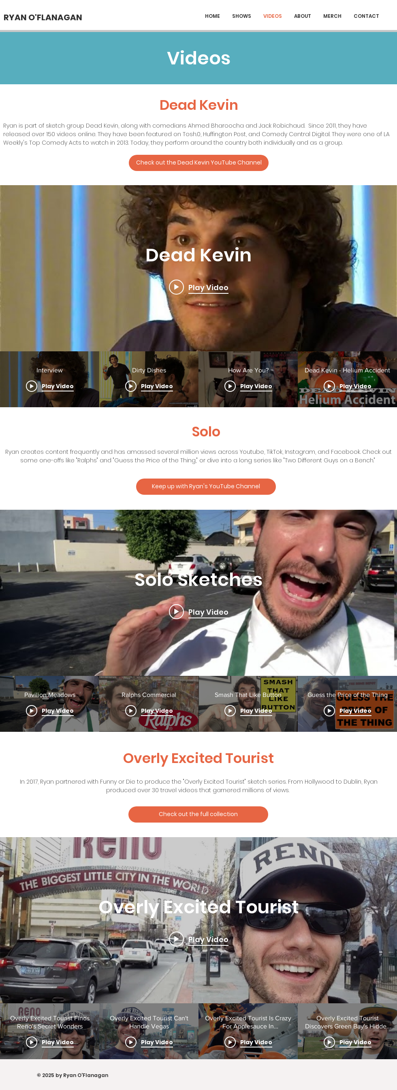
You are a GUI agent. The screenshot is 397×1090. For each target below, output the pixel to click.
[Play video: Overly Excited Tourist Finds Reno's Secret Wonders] (198, 939)
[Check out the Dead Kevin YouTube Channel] (199, 163)
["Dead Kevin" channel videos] (198, 379)
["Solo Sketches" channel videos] (198, 704)
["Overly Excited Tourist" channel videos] (198, 1031)
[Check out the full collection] (198, 814)
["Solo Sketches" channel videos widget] (198, 621)
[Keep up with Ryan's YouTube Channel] (206, 487)
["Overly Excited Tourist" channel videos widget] (198, 948)
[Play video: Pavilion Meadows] (198, 611)
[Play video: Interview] (198, 287)
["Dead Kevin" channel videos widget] (198, 296)
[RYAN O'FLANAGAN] (43, 17)
